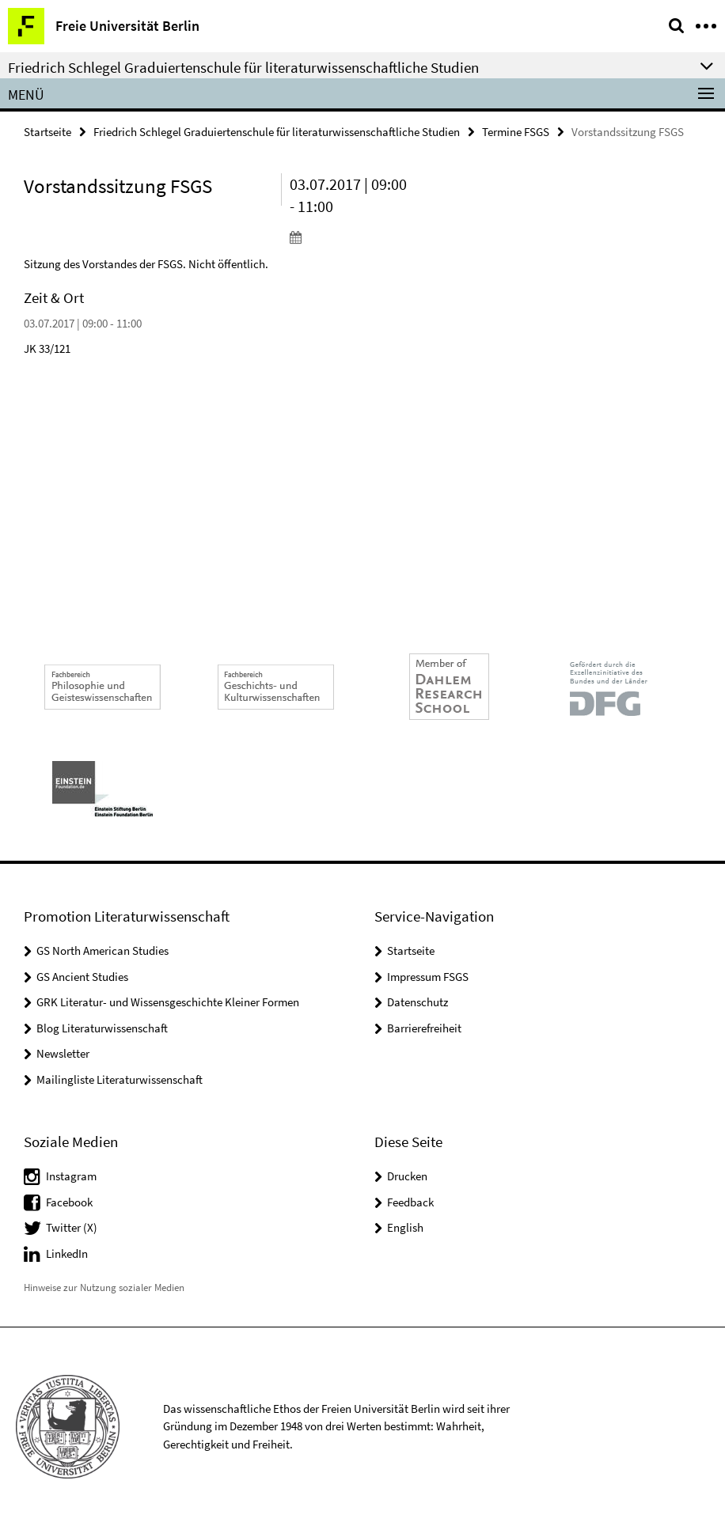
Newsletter (62, 1053)
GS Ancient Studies (82, 976)
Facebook (69, 1202)
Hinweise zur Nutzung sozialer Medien (104, 1287)
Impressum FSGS (428, 976)
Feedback (410, 1202)
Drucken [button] (407, 1175)
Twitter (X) (71, 1227)
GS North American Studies (102, 950)
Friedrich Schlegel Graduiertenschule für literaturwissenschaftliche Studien (276, 131)
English (405, 1227)
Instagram (71, 1175)
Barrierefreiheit (424, 1028)
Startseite (47, 131)
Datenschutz (417, 1001)
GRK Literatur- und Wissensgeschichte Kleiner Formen (167, 1001)
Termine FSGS (515, 131)
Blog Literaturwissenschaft (102, 1028)
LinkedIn (67, 1253)
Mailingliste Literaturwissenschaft (119, 1079)
